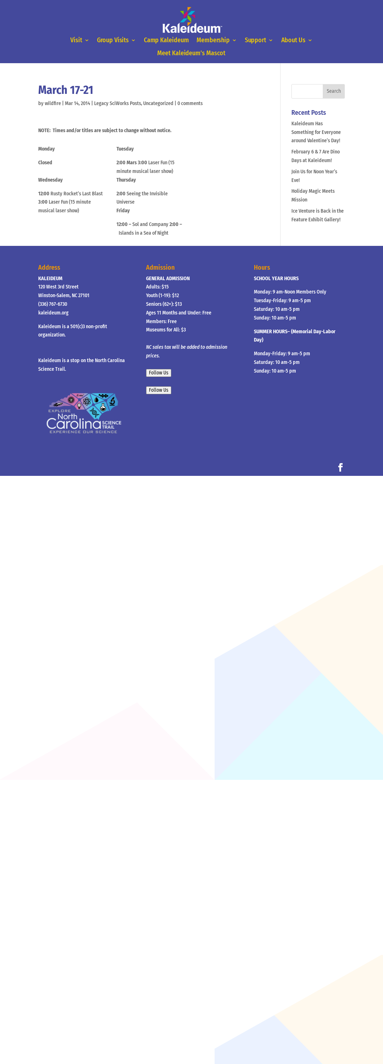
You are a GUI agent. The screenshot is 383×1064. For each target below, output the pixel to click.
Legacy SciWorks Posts (117, 103)
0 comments (190, 103)
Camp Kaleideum (166, 40)
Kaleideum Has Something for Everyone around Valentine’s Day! (316, 132)
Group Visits (113, 40)
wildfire (53, 103)
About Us (292, 40)
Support (254, 40)
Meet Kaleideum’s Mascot (191, 53)
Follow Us (158, 373)
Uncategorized (158, 103)
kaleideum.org (53, 313)
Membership (213, 40)
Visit (77, 40)
